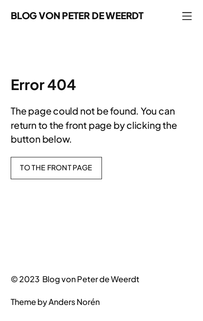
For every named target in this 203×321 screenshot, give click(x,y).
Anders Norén (74, 301)
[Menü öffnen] (187, 16)
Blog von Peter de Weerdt (77, 15)
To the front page (56, 167)
